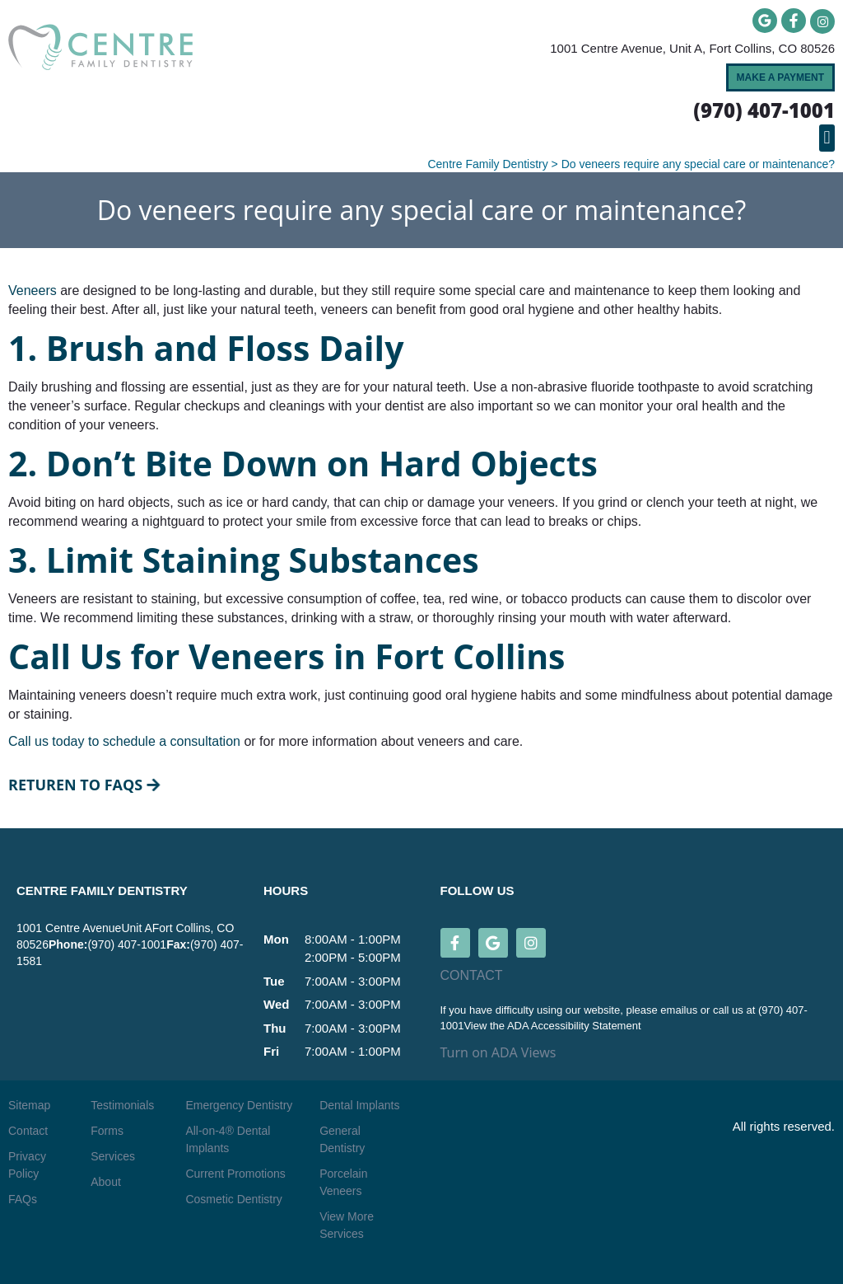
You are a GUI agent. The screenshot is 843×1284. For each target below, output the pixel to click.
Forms (107, 1130)
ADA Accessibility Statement (574, 1025)
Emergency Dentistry (238, 1105)
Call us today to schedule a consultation (124, 741)
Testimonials (122, 1105)
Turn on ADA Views (498, 1052)
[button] (827, 138)
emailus (680, 1010)
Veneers (32, 291)
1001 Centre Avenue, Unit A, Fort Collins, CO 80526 (692, 48)
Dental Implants (359, 1105)
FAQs (22, 1199)
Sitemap (29, 1105)
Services (113, 1156)
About (106, 1181)
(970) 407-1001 (126, 944)
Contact (28, 1130)
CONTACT (471, 975)
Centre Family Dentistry (487, 164)
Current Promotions (235, 1173)
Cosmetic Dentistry (233, 1199)
